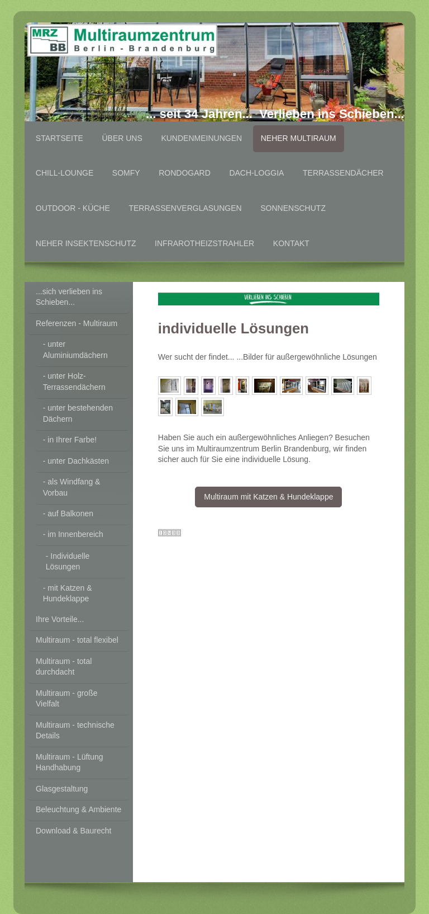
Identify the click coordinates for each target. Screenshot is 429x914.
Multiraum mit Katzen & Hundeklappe (268, 496)
